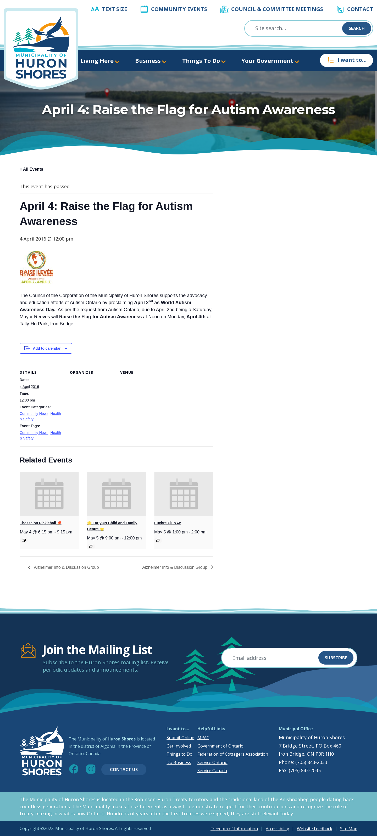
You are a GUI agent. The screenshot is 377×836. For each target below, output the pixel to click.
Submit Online (180, 737)
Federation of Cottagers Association (232, 754)
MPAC (203, 737)
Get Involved (179, 746)
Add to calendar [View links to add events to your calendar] (47, 348)
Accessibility (277, 829)
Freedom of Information (234, 829)
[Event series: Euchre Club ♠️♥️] (158, 540)
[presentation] (49, 494)
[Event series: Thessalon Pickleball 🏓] (24, 540)
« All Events (31, 169)
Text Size (114, 9)
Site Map (348, 829)
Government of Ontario (220, 746)
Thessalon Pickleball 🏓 (41, 523)
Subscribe (336, 658)
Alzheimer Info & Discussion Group (66, 567)
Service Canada (212, 770)
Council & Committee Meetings (277, 9)
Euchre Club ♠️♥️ (167, 523)
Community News (34, 413)
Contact (360, 9)
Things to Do (179, 754)
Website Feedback (314, 829)
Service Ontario (212, 762)
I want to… (346, 60)
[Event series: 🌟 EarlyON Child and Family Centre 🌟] (91, 546)
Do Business (179, 762)
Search (357, 28)
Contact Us (124, 769)
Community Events (179, 9)
